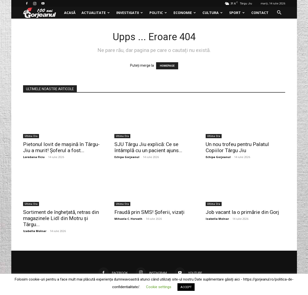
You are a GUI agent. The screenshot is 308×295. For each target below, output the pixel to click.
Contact (259, 12)
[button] (279, 13)
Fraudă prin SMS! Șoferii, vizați (149, 212)
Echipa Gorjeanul (126, 157)
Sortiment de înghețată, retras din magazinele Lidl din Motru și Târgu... (61, 218)
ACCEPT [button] (186, 287)
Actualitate (95, 12)
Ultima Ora (31, 136)
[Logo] (42, 13)
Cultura (212, 12)
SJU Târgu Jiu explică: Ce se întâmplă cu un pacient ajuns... (148, 147)
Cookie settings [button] (158, 287)
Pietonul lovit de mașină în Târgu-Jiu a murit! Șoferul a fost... (61, 147)
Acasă (70, 12)
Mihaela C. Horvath (128, 219)
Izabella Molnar (34, 231)
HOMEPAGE (167, 65)
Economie (185, 12)
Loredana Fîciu (34, 157)
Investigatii (129, 12)
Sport (237, 12)
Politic (158, 12)
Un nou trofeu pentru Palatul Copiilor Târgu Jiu (237, 147)
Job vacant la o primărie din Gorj (242, 212)
